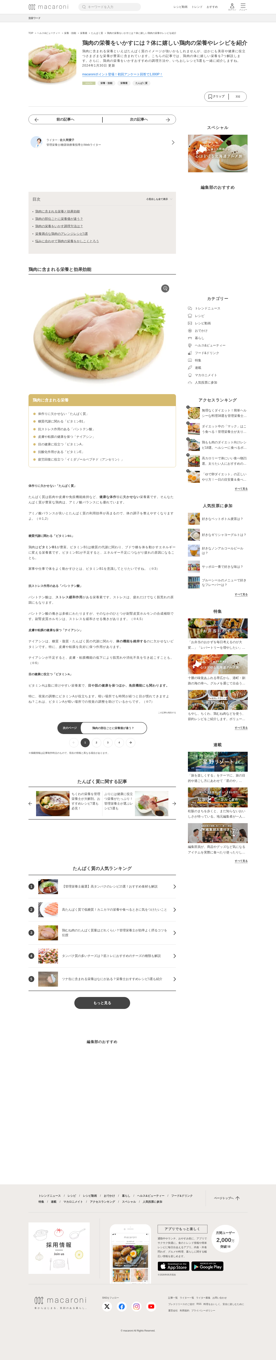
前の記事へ (65, 119)
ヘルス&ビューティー (150, 1195)
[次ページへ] (130, 742)
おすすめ (212, 6)
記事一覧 (173, 1297)
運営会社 (173, 1310)
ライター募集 (203, 1297)
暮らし (126, 1195)
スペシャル (129, 1201)
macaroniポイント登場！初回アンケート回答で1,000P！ (122, 74)
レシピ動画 (181, 6)
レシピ (72, 1195)
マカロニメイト (73, 1201)
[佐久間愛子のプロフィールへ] (102, 142)
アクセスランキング (102, 1201)
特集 (41, 1201)
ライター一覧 (187, 1297)
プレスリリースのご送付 (181, 1304)
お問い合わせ (219, 1297)
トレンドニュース (49, 1195)
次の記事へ (139, 119)
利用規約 (184, 1310)
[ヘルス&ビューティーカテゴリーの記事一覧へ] (88, 83)
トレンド (197, 6)
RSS (198, 1304)
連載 (53, 1201)
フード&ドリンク (182, 1195)
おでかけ (109, 1195)
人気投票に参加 (152, 1201)
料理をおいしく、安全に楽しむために (223, 1304)
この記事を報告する (167, 712)
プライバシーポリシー (203, 1310)
